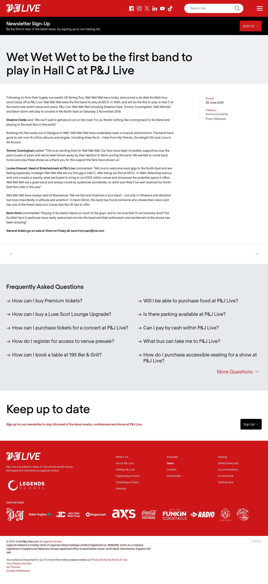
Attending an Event (127, 482)
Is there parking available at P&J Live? (184, 314)
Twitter (147, 8)
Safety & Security (228, 463)
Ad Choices (13, 567)
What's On (122, 457)
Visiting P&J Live (125, 469)
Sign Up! (251, 424)
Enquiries (172, 457)
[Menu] (259, 8)
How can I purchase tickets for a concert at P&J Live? (70, 327)
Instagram (139, 8)
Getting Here (225, 482)
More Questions (237, 372)
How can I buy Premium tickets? (47, 300)
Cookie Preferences (18, 570)
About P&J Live (125, 463)
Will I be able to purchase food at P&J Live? (190, 300)
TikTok (170, 8)
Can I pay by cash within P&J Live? (181, 327)
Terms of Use (119, 560)
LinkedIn (155, 8)
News (170, 463)
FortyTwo (257, 541)
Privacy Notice (100, 560)
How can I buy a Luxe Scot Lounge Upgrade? (61, 314)
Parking (222, 457)
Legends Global (52, 541)
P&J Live (23, 8)
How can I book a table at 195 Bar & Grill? (57, 354)
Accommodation (228, 469)
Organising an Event (128, 476)
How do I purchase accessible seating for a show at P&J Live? (200, 357)
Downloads (174, 476)
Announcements (217, 114)
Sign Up (251, 26)
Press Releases (216, 118)
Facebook (131, 8)
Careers (171, 469)
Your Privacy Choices (18, 563)
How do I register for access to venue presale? (63, 341)
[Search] (213, 8)
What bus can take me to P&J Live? (181, 341)
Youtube (162, 8)
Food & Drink (225, 476)
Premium (121, 488)
